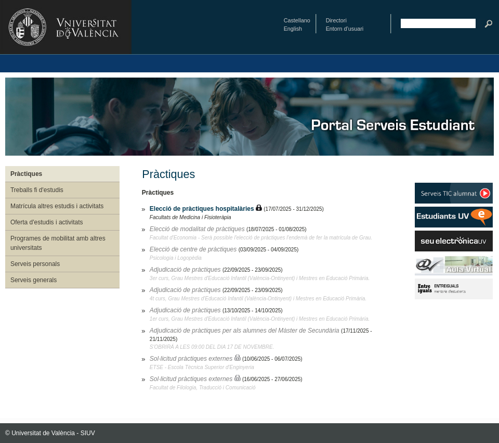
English (293, 29)
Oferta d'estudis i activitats (46, 222)
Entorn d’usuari (345, 29)
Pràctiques (26, 174)
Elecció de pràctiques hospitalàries (203, 208)
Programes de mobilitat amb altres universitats (58, 243)
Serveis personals (35, 264)
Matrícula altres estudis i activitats (56, 206)
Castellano (297, 20)
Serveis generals (33, 280)
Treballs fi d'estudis (36, 190)
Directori (336, 20)
